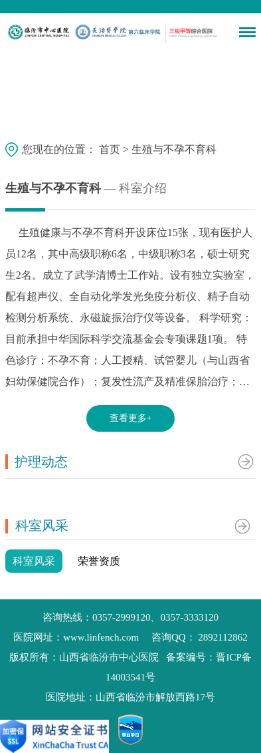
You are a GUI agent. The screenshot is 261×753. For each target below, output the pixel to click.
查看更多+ (131, 418)
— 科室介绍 (134, 188)
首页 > (115, 148)
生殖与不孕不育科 (174, 148)
